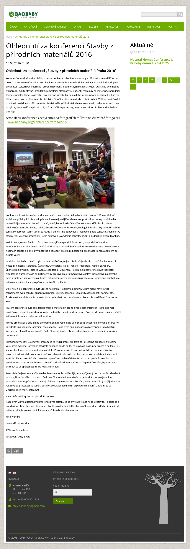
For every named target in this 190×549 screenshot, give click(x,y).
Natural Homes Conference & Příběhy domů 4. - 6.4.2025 (151, 61)
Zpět (17, 451)
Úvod (9, 36)
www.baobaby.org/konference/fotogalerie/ (37, 122)
